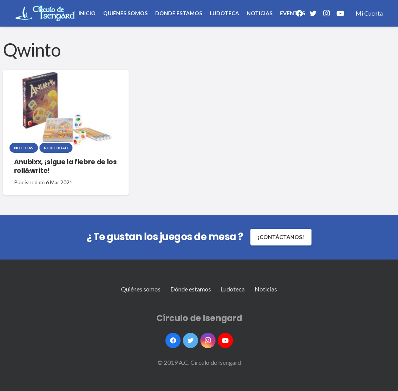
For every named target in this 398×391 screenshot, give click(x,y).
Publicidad (55, 148)
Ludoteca (232, 289)
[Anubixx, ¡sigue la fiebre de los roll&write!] (64, 108)
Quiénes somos (140, 289)
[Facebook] (173, 340)
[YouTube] (340, 13)
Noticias (23, 148)
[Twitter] (190, 340)
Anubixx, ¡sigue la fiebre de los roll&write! (65, 166)
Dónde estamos (190, 289)
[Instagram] (327, 13)
